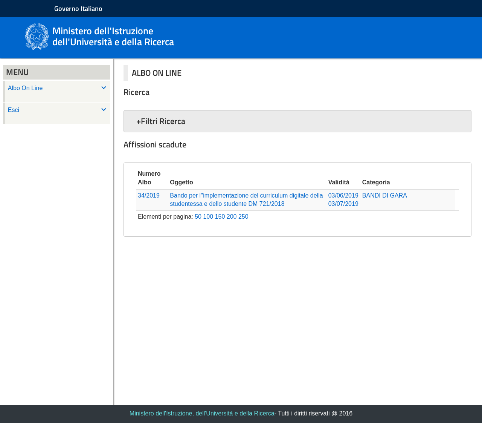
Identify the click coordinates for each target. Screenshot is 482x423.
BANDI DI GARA (384, 195)
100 (208, 216)
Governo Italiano (78, 8)
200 (232, 216)
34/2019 (149, 195)
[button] (297, 121)
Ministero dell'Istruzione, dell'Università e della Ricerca (202, 413)
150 (220, 216)
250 (243, 216)
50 (198, 216)
